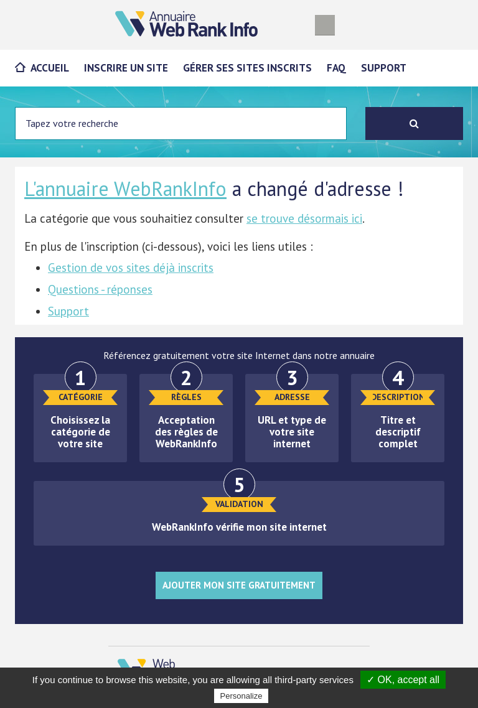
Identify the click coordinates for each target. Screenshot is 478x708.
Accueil (49, 68)
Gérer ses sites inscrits (247, 68)
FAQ (336, 68)
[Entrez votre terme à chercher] (181, 123)
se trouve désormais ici (304, 218)
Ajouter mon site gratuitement (239, 585)
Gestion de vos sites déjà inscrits (130, 267)
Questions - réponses (100, 289)
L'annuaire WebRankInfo (125, 188)
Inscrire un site (126, 68)
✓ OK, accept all (403, 679)
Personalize (241, 696)
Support (383, 68)
